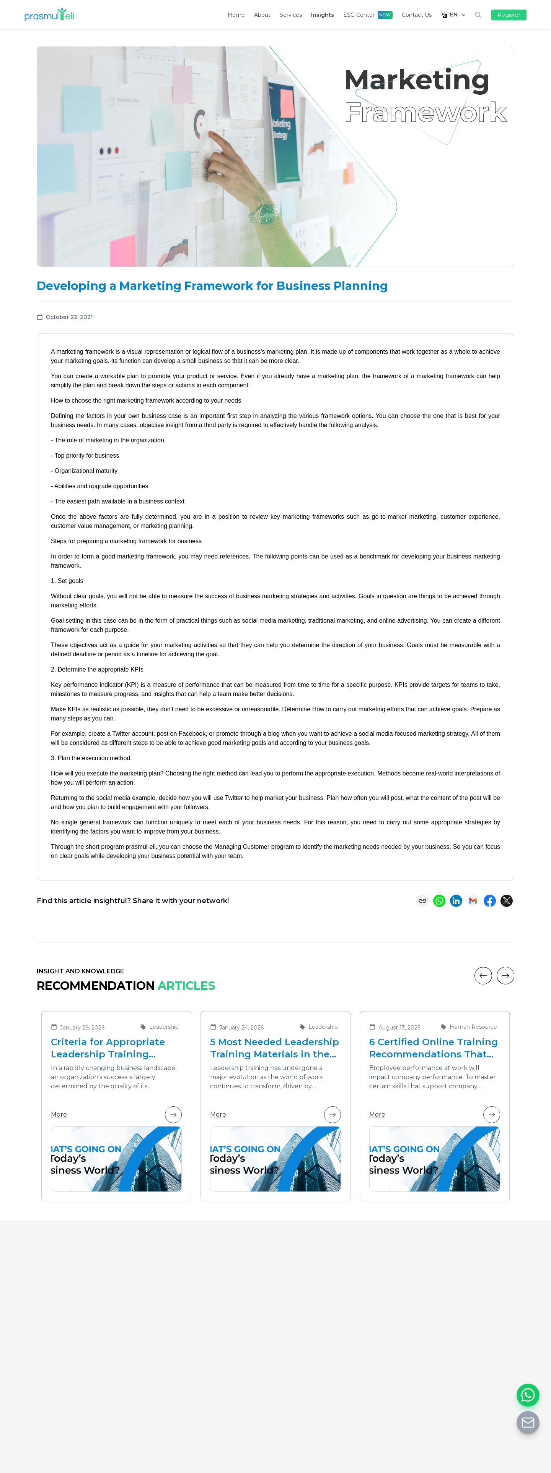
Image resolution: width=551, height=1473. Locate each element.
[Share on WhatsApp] (439, 900)
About (262, 14)
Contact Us (417, 14)
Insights (322, 14)
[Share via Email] (473, 900)
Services (291, 14)
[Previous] (483, 975)
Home (236, 14)
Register (508, 14)
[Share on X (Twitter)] (506, 900)
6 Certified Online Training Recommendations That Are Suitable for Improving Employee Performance (433, 1048)
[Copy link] (422, 900)
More (116, 1114)
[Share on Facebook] (489, 900)
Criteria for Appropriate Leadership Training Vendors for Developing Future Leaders (108, 1048)
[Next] (505, 975)
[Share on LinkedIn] (456, 900)
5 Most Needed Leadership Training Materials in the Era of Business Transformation (274, 1048)
